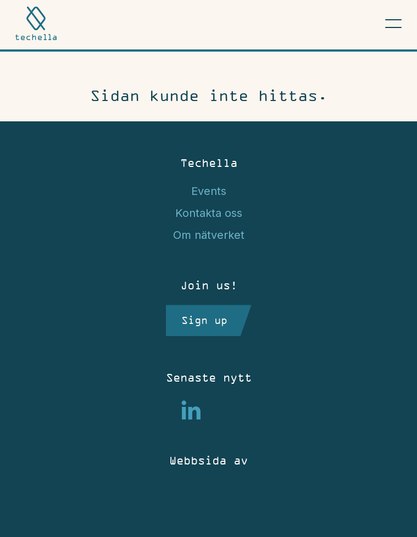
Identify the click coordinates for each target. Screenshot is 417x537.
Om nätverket (208, 235)
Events (208, 191)
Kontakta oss (208, 213)
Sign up (204, 320)
